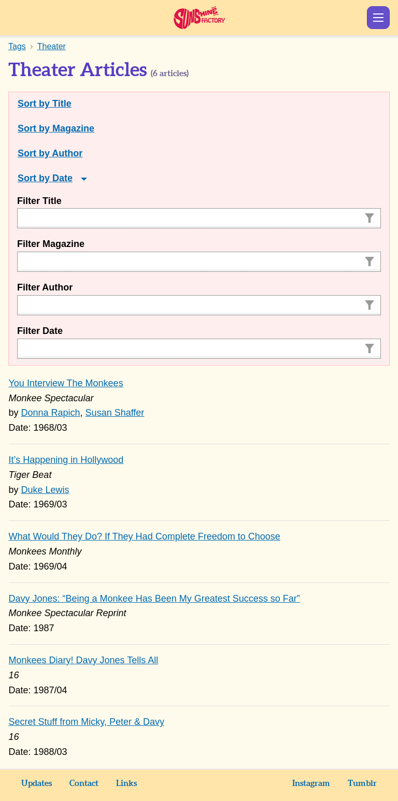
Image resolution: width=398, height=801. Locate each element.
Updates (36, 783)
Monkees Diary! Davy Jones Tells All (84, 660)
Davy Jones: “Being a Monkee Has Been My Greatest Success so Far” (154, 598)
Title (62, 103)
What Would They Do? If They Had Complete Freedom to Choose (144, 536)
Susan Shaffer (115, 412)
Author (67, 153)
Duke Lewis (45, 490)
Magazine (73, 128)
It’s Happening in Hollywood (66, 460)
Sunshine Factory (199, 17)
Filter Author (45, 287)
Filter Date (40, 331)
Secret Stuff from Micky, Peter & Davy (86, 722)
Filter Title (39, 201)
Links (126, 783)
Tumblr (362, 783)
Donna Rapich (50, 412)
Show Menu (378, 17)
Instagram (311, 783)
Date (62, 178)
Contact (83, 783)
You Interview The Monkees (66, 383)
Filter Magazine (50, 244)
